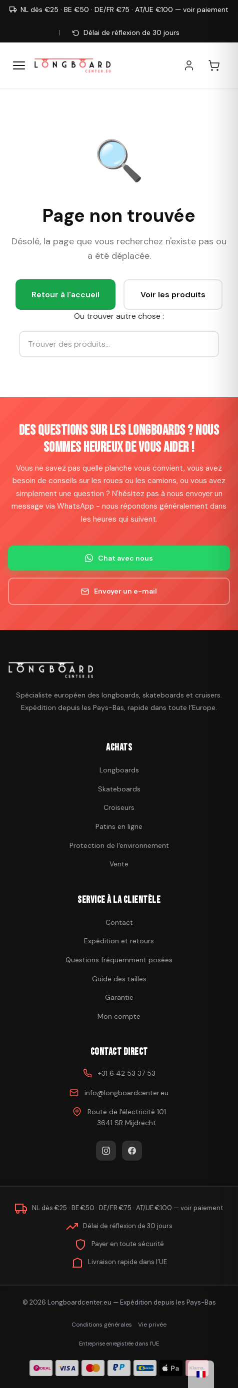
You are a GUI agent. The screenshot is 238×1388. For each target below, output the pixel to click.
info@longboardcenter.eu (126, 1092)
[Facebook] (132, 1151)
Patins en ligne (119, 826)
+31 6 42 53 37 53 (127, 1073)
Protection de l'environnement (119, 845)
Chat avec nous (119, 558)
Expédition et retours (119, 940)
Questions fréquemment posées (119, 959)
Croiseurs (119, 807)
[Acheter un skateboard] (119, 670)
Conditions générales (102, 1325)
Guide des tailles (119, 978)
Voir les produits (173, 294)
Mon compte (119, 1016)
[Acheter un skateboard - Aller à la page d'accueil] (72, 65)
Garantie (119, 997)
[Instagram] (106, 1151)
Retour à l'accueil (66, 294)
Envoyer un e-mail (119, 591)
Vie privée (152, 1325)
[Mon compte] (194, 65)
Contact (119, 922)
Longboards (119, 769)
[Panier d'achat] (219, 65)
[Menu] (19, 65)
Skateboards (119, 788)
